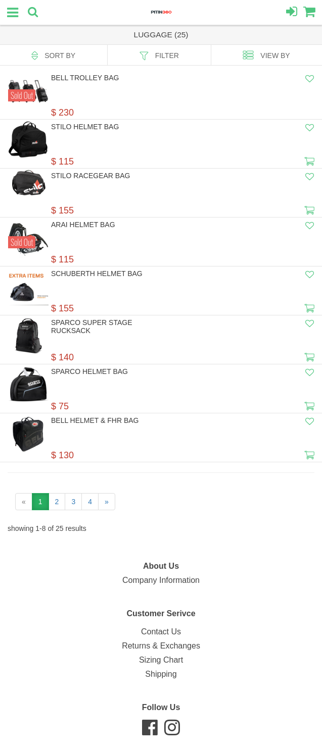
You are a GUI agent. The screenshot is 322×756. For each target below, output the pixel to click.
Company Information (161, 580)
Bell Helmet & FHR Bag (95, 420)
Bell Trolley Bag (85, 78)
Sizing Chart (161, 660)
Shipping (160, 674)
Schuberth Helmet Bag (97, 273)
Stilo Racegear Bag (90, 176)
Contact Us (161, 631)
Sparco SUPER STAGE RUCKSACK (91, 326)
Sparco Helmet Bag (89, 371)
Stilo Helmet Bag (85, 127)
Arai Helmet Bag (83, 225)
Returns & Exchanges (161, 645)
